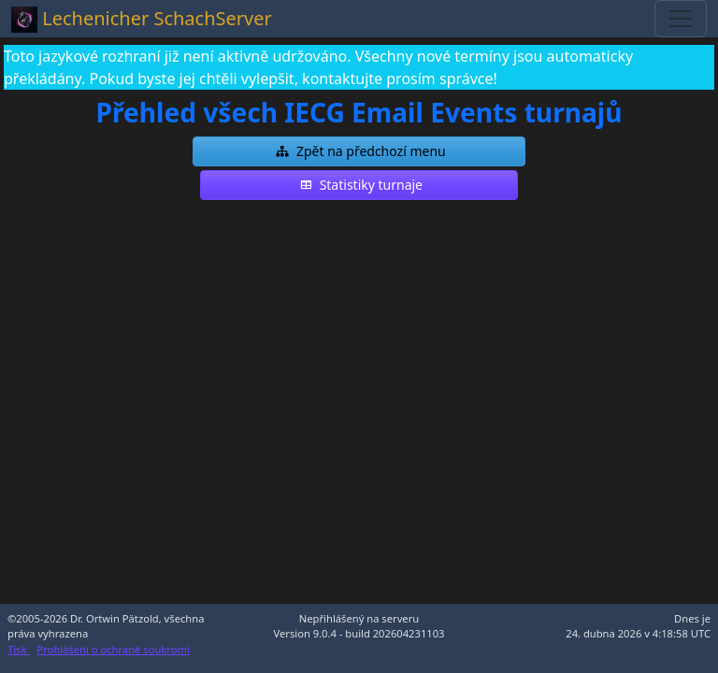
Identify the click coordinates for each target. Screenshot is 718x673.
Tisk (18, 649)
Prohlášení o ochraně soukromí (112, 649)
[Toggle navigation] (680, 18)
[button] (359, 151)
